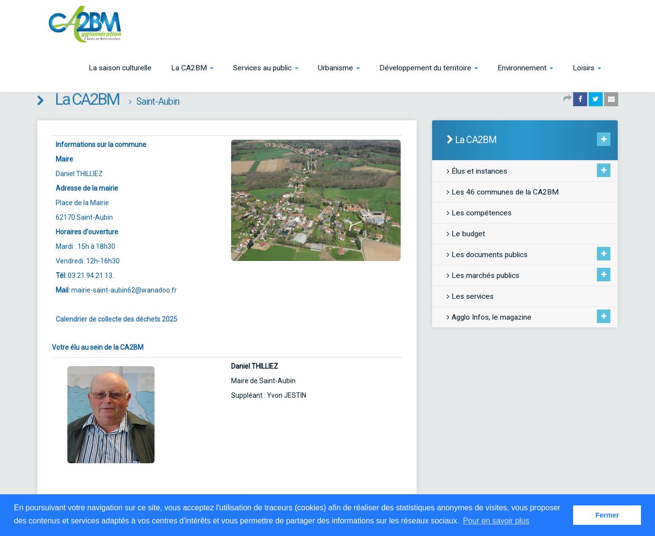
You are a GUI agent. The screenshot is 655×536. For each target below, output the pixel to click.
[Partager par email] (611, 99)
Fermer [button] (607, 515)
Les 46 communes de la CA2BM (503, 192)
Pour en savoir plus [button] (496, 521)
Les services (470, 296)
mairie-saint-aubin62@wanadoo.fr (124, 290)
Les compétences (479, 213)
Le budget (466, 233)
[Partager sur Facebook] (580, 99)
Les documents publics (487, 254)
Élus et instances (477, 171)
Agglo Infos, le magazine (489, 317)
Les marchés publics (483, 275)
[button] (192, 68)
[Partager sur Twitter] (596, 99)
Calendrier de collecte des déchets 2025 (116, 319)
